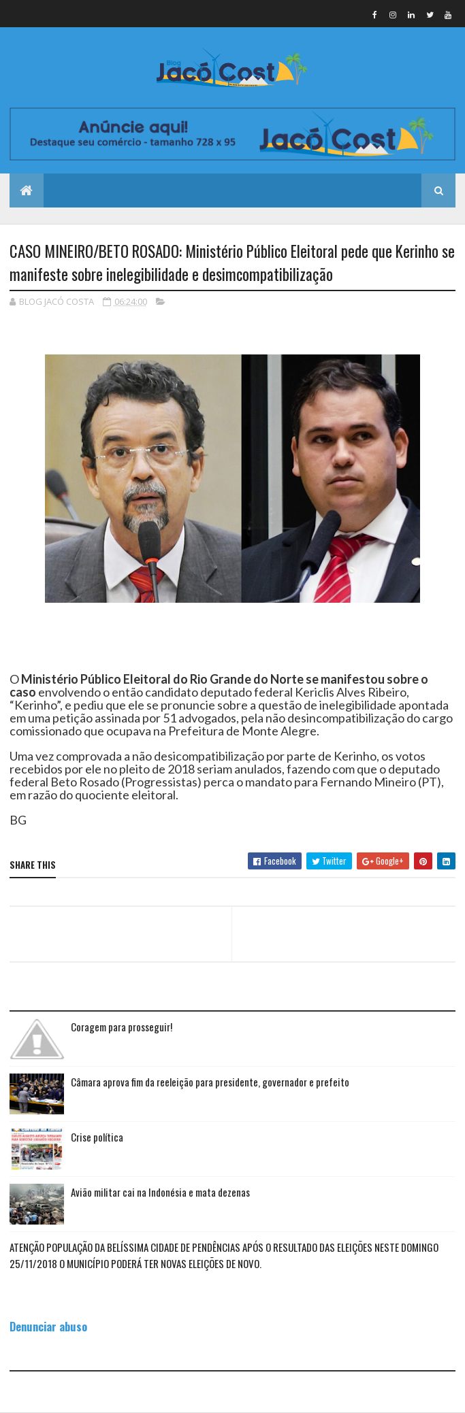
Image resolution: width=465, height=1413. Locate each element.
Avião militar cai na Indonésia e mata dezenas (160, 1191)
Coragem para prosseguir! (121, 1026)
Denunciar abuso (48, 1326)
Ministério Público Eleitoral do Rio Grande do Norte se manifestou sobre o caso (219, 685)
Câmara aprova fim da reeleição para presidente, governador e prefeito (210, 1081)
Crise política (97, 1136)
